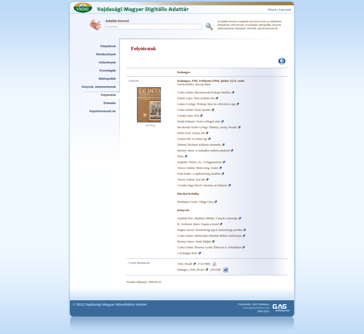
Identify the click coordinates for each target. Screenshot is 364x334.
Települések (108, 46)
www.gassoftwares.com (256, 307)
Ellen (180, 156)
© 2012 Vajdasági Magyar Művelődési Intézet (110, 304)
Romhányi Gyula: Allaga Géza (195, 201)
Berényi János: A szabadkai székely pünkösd (203, 150)
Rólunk (272, 9)
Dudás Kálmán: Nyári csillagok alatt (198, 121)
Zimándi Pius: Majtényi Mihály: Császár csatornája (207, 218)
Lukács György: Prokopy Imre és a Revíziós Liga (206, 104)
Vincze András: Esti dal (191, 179)
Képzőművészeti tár (103, 111)
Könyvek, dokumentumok (99, 86)
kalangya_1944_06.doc (191, 269)
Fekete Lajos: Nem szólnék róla (195, 98)
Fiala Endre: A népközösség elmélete (199, 173)
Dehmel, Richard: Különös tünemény (199, 144)
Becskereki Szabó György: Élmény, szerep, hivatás (207, 127)
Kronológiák (108, 70)
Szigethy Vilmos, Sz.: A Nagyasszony (199, 162)
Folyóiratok (108, 95)
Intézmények (107, 62)
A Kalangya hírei (187, 253)
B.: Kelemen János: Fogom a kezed (198, 224)
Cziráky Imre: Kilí (188, 115)
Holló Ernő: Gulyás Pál (191, 133)
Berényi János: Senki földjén (194, 241)
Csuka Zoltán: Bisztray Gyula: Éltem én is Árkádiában (209, 247)
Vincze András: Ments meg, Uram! (197, 168)
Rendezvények (106, 54)
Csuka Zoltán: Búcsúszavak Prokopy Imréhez (204, 92)
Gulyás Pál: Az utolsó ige (192, 139)
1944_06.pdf (184, 263)
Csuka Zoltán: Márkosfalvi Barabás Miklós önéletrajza (209, 235)
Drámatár (110, 103)
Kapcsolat (285, 9)
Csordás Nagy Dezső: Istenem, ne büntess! (202, 185)
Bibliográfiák (107, 78)
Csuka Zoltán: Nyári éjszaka (194, 109)
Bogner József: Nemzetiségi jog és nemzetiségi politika (209, 230)
